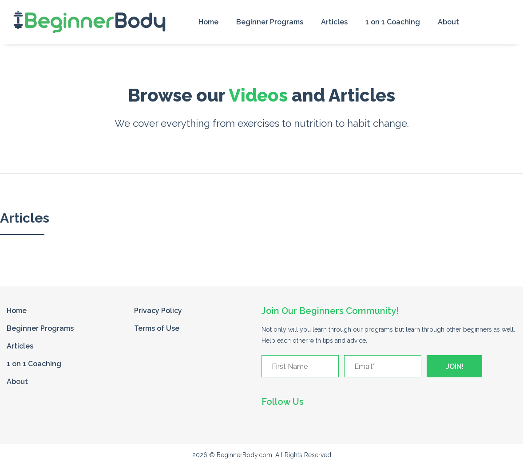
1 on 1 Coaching (392, 22)
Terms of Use (156, 328)
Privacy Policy (158, 310)
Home (208, 22)
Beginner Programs (269, 22)
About (448, 22)
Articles (334, 22)
